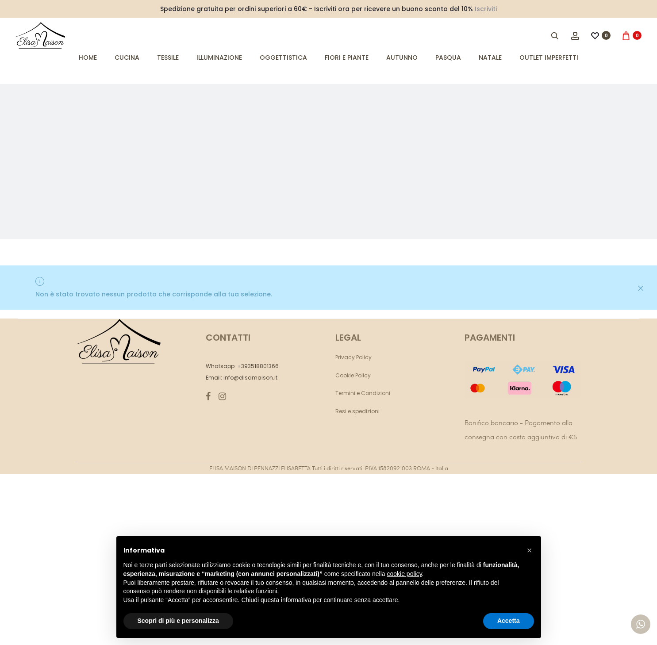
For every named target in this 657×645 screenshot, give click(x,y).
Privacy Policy (353, 357)
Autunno (402, 57)
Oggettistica (283, 57)
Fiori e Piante (347, 57)
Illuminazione (219, 57)
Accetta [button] (508, 620)
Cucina (127, 57)
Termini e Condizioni (362, 393)
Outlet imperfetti (548, 57)
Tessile (168, 57)
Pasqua (448, 57)
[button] (530, 550)
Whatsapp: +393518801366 (242, 366)
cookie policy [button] (404, 573)
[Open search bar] (555, 35)
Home (88, 57)
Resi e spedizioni (357, 411)
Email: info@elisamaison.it (241, 377)
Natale (490, 57)
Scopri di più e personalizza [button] (178, 620)
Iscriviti (486, 8)
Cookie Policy (353, 375)
